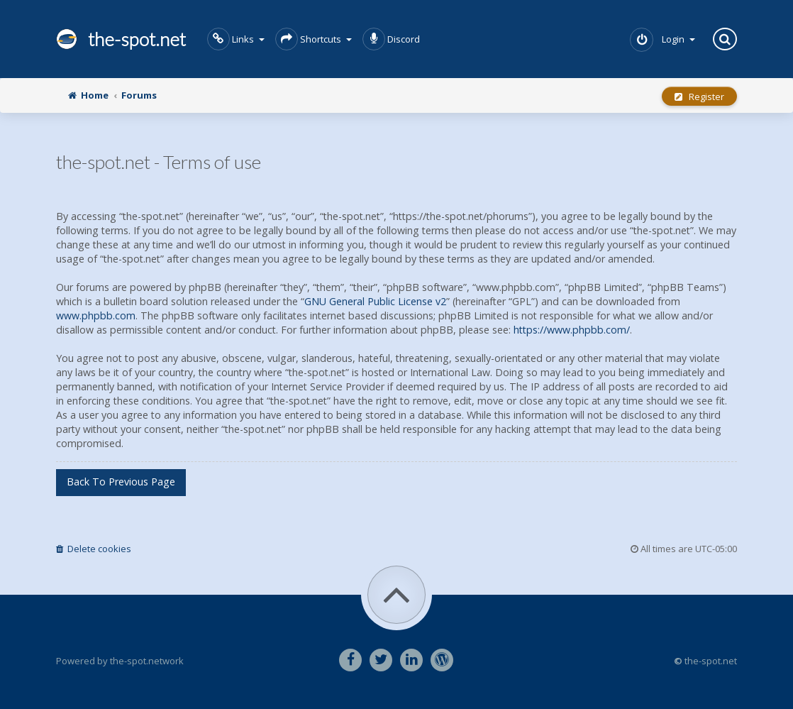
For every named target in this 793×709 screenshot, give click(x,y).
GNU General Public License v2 (375, 301)
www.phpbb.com (95, 315)
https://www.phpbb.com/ (572, 329)
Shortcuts (313, 39)
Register (699, 96)
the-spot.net (121, 39)
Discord (391, 39)
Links (236, 39)
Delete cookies (93, 548)
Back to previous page (121, 481)
